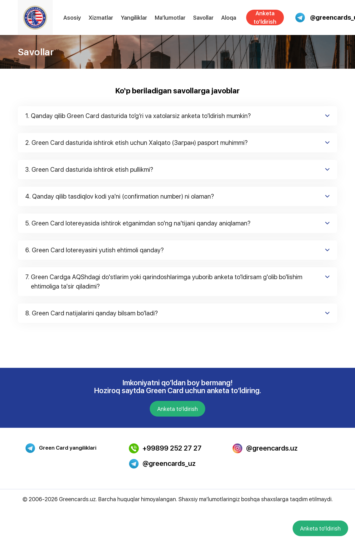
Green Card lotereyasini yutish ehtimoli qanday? (177, 250)
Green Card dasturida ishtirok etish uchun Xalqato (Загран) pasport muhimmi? (177, 142)
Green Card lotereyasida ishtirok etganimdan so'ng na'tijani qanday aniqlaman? (177, 223)
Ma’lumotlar (170, 17)
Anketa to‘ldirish (265, 17)
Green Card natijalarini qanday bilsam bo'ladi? (177, 313)
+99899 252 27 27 (165, 448)
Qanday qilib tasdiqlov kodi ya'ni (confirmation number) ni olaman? (177, 196)
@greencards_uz (162, 464)
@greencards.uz (265, 448)
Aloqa (228, 17)
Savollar (203, 17)
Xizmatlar (101, 17)
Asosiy (72, 17)
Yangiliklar (134, 17)
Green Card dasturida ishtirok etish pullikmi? (177, 169)
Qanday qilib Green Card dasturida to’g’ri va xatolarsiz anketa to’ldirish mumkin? (177, 116)
